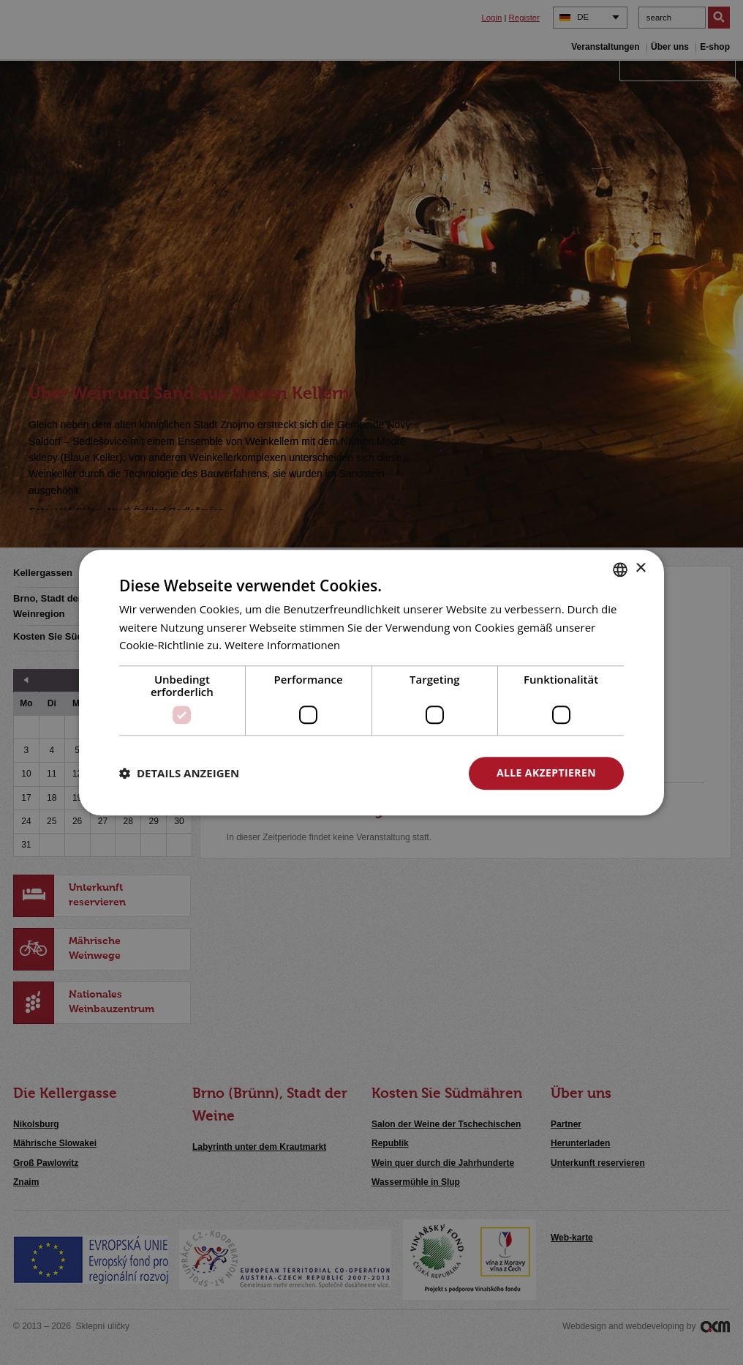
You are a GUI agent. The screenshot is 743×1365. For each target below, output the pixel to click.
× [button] (640, 568)
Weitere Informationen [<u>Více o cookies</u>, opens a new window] (283, 645)
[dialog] (371, 682)
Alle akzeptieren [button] (546, 772)
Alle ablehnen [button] (387, 772)
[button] (179, 773)
